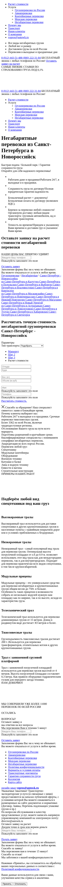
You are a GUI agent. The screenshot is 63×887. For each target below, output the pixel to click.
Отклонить (20, 884)
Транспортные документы (23, 773)
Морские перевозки (26, 19)
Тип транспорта (10, 345)
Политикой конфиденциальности (20, 869)
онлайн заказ (8, 787)
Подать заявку (9, 839)
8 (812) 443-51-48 (11, 57)
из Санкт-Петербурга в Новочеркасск (27, 295)
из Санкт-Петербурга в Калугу (18, 281)
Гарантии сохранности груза (24, 776)
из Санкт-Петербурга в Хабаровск (26, 311)
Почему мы (14, 25)
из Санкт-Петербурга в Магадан (41, 299)
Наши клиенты (16, 31)
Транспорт (14, 28)
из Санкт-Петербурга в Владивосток (31, 286)
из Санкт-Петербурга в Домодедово (26, 307)
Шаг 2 (11, 354)
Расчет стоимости (18, 4)
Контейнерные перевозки (29, 16)
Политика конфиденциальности (26, 767)
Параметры (7, 342)
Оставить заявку (10, 266)
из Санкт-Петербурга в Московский (21, 293)
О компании (15, 34)
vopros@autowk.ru (18, 37)
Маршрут (13, 351)
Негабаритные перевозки (29, 22)
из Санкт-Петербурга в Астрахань (20, 305)
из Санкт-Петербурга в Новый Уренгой (31, 301)
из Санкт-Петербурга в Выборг (32, 284)
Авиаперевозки (23, 13)
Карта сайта (15, 782)
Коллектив (14, 779)
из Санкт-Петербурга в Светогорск (28, 313)
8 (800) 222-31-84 (31, 57)
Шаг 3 (11, 357)
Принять (7, 884)
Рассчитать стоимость (15, 400)
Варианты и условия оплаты (24, 770)
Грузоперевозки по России (30, 10)
